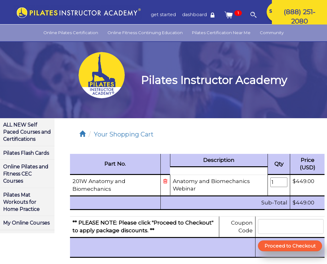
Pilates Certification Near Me (221, 32)
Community (272, 32)
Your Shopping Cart (124, 134)
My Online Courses (26, 223)
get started (163, 14)
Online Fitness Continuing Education (145, 32)
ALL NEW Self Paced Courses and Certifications (27, 132)
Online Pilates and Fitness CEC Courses (25, 174)
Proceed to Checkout (290, 246)
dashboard (199, 14)
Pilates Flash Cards (26, 153)
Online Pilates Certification (70, 32)
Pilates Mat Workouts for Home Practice (21, 202)
